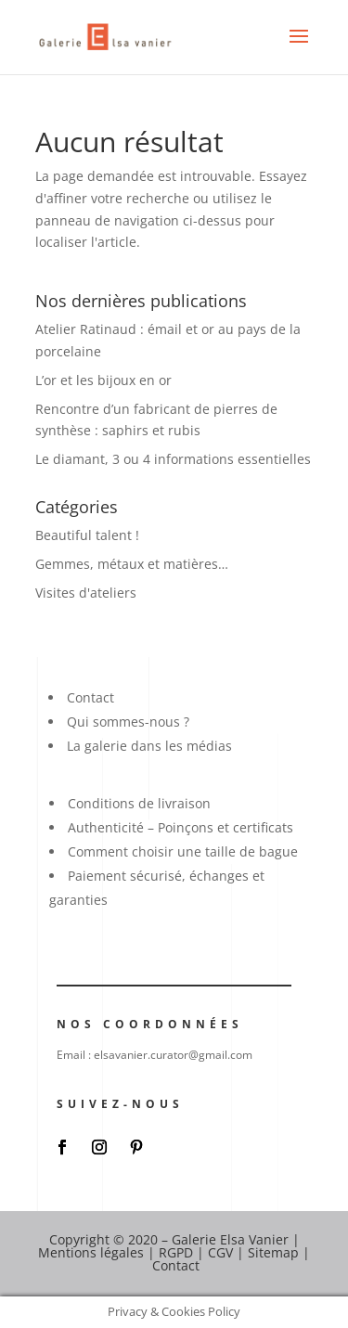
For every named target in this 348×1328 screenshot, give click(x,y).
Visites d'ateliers (85, 592)
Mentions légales (91, 1252)
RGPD (176, 1252)
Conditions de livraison (139, 803)
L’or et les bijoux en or (103, 380)
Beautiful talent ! (87, 535)
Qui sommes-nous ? (128, 721)
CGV (220, 1252)
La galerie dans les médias (149, 745)
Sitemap (273, 1252)
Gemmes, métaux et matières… (131, 564)
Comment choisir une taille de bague (183, 851)
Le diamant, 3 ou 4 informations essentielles (173, 459)
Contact (90, 697)
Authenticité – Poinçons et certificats (180, 827)
